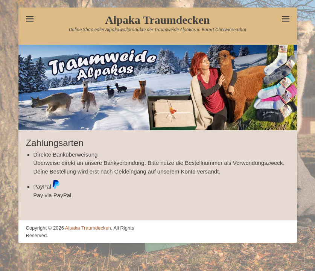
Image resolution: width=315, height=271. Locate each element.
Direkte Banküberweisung (65, 154)
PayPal (47, 186)
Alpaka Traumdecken (157, 20)
